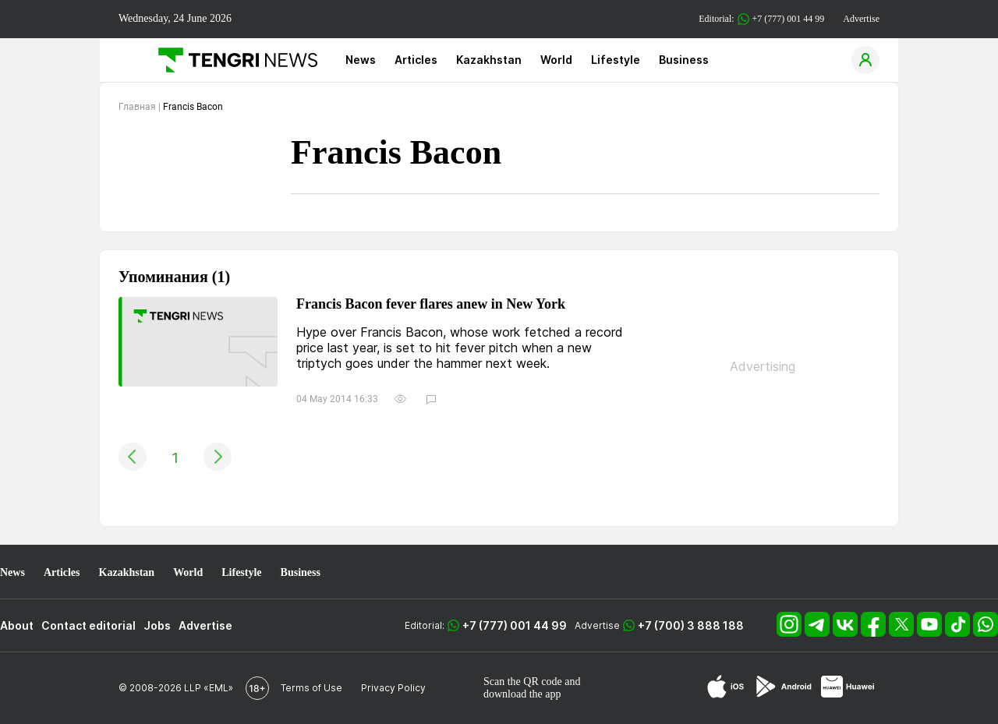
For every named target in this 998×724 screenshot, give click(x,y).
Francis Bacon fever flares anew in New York (430, 304)
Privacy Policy (393, 688)
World (556, 59)
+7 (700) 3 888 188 (691, 625)
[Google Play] (783, 688)
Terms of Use (311, 688)
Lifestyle (615, 59)
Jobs (157, 625)
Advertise (861, 18)
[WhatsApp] (985, 632)
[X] (903, 632)
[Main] (232, 60)
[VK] (847, 632)
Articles (416, 59)
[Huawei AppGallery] (848, 688)
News (360, 59)
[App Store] (725, 688)
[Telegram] (819, 632)
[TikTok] (959, 632)
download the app (522, 694)
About (17, 625)
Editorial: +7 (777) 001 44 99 (761, 19)
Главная (137, 106)
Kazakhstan (489, 59)
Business (684, 59)
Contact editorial (88, 625)
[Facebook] (875, 632)
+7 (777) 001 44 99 (514, 625)
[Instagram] (791, 632)
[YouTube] (931, 632)
